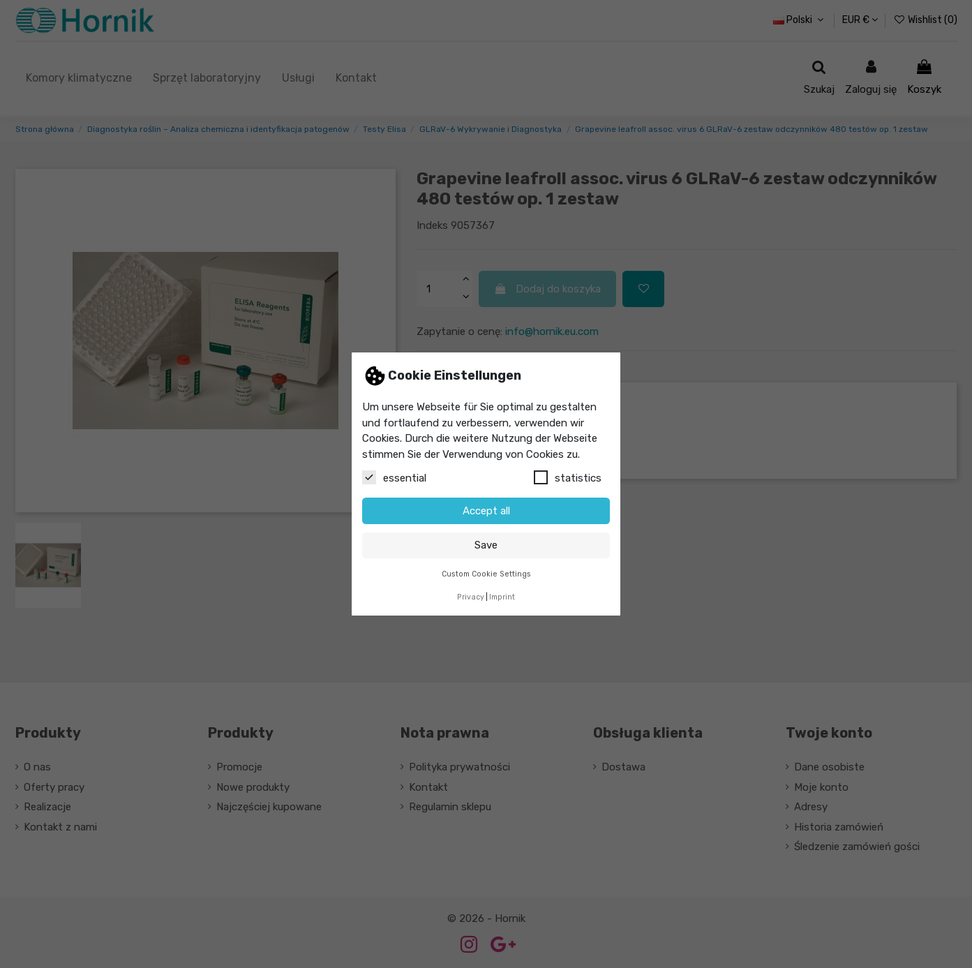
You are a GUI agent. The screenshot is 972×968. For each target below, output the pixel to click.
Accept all (486, 511)
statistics (567, 477)
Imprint (502, 597)
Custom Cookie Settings (486, 574)
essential (394, 477)
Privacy (470, 597)
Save (486, 545)
